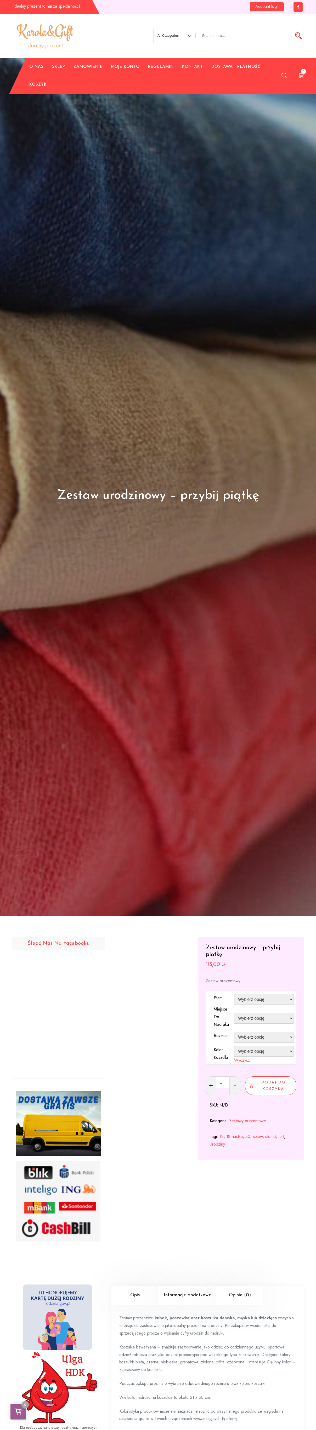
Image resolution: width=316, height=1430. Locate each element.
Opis (135, 1233)
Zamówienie (88, 66)
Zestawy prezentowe (247, 1121)
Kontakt (192, 66)
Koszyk (38, 84)
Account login (267, 6)
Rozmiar (221, 1036)
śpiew (258, 1136)
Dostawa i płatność (236, 66)
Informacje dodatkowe (187, 1233)
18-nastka (234, 1136)
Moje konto (125, 66)
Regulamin (161, 66)
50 (247, 1136)
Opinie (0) (240, 1233)
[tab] (135, 1233)
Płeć (218, 998)
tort (281, 1136)
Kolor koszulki (221, 1053)
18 (221, 1136)
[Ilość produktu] (222, 1082)
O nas (36, 66)
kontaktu (154, 1399)
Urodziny (217, 1144)
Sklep (58, 66)
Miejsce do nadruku (221, 1016)
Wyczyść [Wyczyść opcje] (242, 1060)
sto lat (270, 1136)
